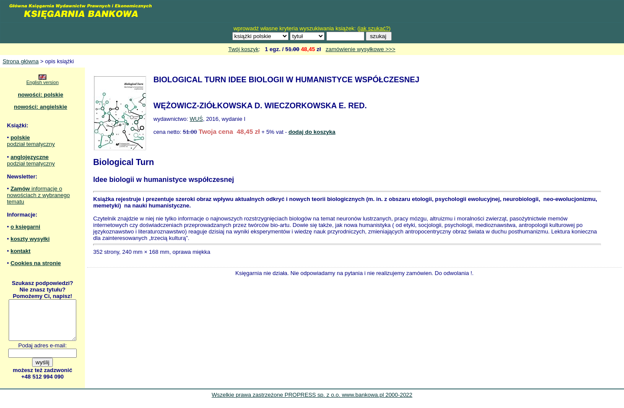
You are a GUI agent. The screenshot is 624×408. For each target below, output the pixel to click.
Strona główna (21, 61)
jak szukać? (374, 28)
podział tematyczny (31, 144)
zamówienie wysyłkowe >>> (361, 49)
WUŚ (196, 119)
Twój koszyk (243, 49)
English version (42, 82)
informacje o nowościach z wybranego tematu (38, 195)
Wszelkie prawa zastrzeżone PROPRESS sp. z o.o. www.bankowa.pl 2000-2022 (311, 402)
